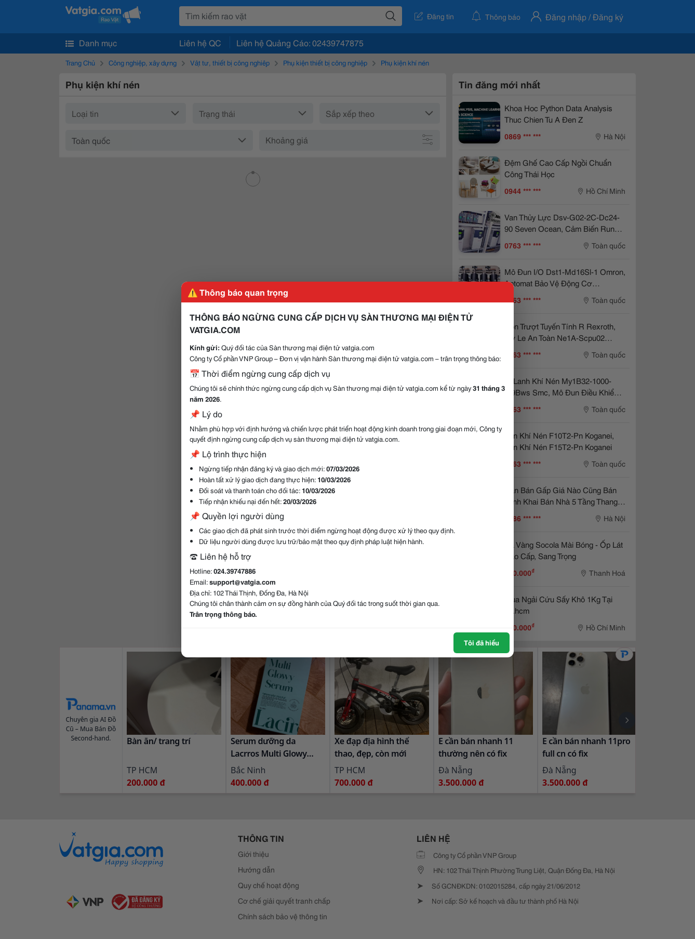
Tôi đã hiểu (481, 642)
